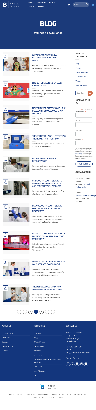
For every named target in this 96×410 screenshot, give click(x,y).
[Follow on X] (72, 364)
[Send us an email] (77, 364)
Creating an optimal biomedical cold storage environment (48, 263)
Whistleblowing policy (76, 394)
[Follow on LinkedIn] (81, 364)
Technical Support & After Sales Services (47, 361)
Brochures (38, 333)
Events (78, 68)
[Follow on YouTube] (86, 364)
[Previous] (19, 312)
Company (79, 140)
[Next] (53, 312)
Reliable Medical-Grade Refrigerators (44, 160)
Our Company (7, 333)
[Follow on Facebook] (68, 364)
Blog (77, 64)
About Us (31, 7)
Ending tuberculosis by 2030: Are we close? (47, 84)
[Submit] (87, 5)
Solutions (30, 2)
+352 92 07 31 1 (75, 347)
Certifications (7, 346)
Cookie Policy (43, 394)
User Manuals (39, 371)
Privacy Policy (58, 394)
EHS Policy (51, 397)
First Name (79, 121)
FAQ (35, 375)
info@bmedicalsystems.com (78, 353)
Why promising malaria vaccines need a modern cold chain (47, 58)
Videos (78, 81)
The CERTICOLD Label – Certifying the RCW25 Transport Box (49, 137)
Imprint (61, 397)
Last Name (79, 130)
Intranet (37, 351)
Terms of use (30, 394)
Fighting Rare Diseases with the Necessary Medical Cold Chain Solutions (48, 111)
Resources (41, 2)
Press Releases (81, 72)
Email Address (80, 112)
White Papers (81, 86)
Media (52, 2)
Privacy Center (15, 394)
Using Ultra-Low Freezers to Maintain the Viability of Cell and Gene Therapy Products (47, 183)
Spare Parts (39, 367)
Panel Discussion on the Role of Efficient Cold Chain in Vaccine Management (48, 236)
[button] (69, 4)
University (38, 355)
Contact (41, 7)
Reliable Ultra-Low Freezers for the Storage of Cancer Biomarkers (47, 208)
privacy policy (78, 153)
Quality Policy (38, 397)
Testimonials (80, 77)
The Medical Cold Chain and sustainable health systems (47, 288)
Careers (5, 342)
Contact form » (72, 358)
